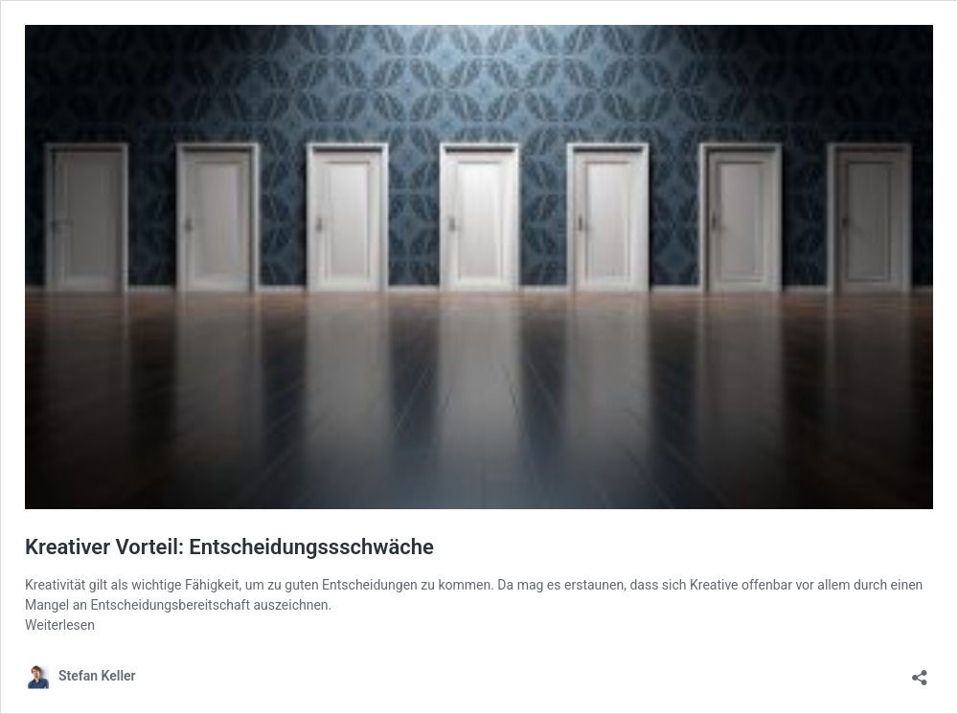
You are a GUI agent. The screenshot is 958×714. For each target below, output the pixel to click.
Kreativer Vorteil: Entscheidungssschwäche (229, 547)
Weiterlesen (60, 625)
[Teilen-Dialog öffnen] (919, 671)
